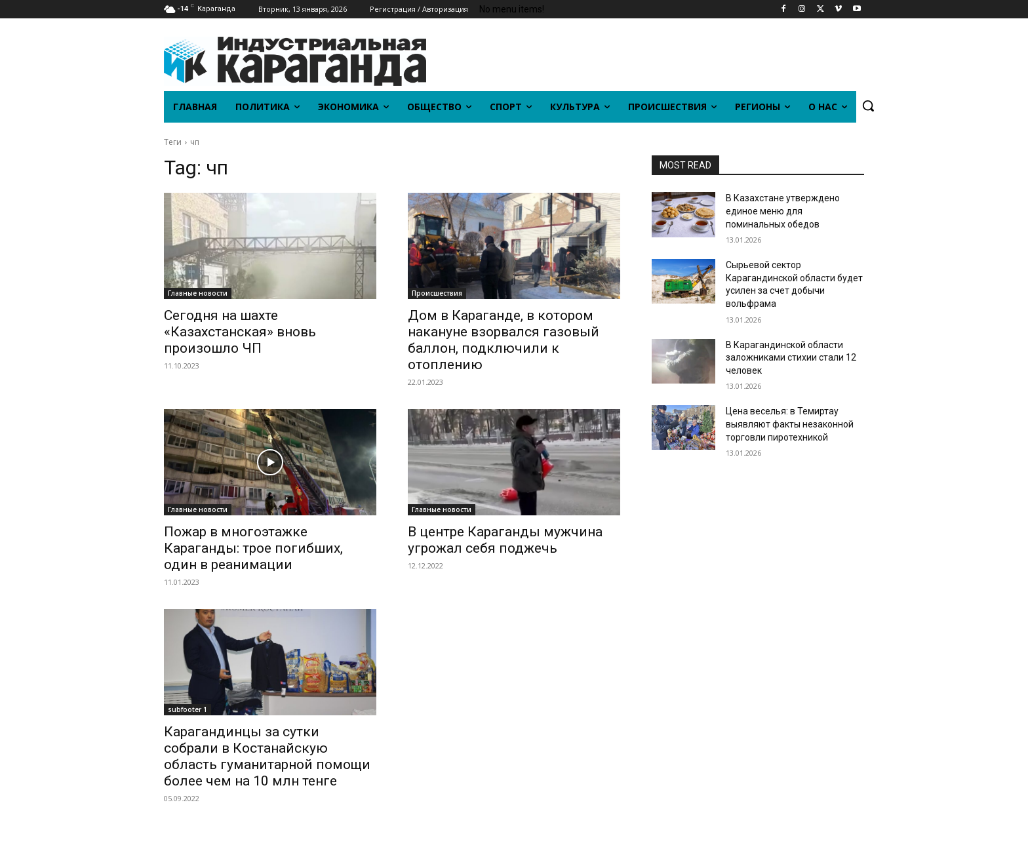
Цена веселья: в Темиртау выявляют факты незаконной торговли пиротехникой (790, 424)
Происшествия (437, 293)
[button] (868, 105)
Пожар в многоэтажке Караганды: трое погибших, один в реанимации (253, 548)
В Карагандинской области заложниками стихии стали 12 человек (791, 358)
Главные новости (197, 293)
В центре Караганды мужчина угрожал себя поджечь (505, 540)
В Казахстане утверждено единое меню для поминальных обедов (783, 211)
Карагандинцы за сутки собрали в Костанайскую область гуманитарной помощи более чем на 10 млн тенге (267, 756)
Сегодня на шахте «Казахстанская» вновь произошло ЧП (240, 331)
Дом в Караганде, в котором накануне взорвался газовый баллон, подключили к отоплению (503, 339)
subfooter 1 (187, 709)
